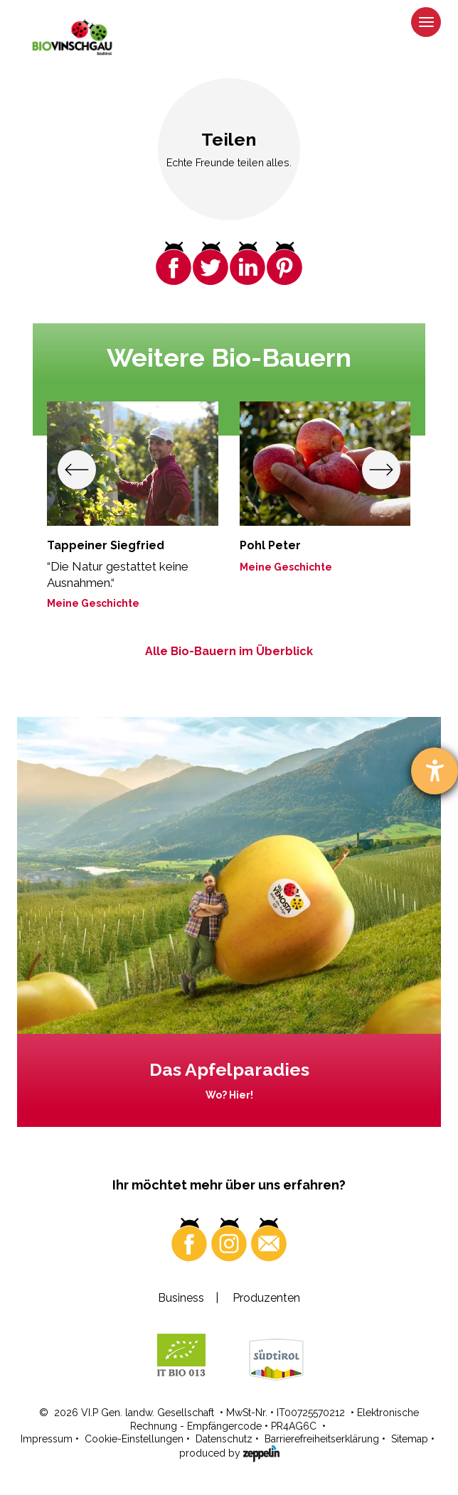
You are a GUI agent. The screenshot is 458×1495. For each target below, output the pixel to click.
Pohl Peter (270, 545)
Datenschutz (224, 1439)
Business (181, 1298)
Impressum (47, 1439)
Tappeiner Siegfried (105, 545)
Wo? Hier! (229, 1095)
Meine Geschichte (93, 603)
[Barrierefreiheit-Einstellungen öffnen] (434, 771)
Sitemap (409, 1439)
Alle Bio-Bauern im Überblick (229, 651)
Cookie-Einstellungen (134, 1439)
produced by (229, 1452)
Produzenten (266, 1298)
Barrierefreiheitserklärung (322, 1439)
